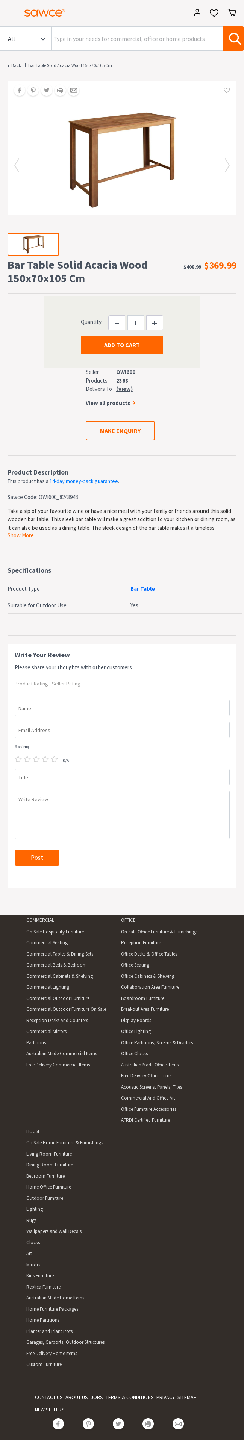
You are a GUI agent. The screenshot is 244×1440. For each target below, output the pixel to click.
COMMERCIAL (40, 920)
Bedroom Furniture (45, 1176)
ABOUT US (76, 1397)
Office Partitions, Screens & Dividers (157, 1042)
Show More (21, 535)
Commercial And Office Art (148, 1098)
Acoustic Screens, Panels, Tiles (151, 1087)
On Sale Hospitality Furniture (55, 932)
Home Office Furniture (48, 1187)
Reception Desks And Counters (57, 1020)
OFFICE (128, 920)
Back (16, 65)
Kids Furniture (40, 1275)
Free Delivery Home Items (51, 1353)
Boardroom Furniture (142, 998)
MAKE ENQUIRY (120, 430)
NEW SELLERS (50, 1409)
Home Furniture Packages (52, 1309)
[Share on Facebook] (17, 90)
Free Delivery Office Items (146, 1075)
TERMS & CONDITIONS (130, 1397)
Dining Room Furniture (49, 1165)
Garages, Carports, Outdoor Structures (65, 1342)
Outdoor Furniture (44, 1198)
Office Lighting (136, 1031)
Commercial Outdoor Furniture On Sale (66, 1009)
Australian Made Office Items (150, 1065)
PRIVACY (165, 1397)
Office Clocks (134, 1053)
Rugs (31, 1220)
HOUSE (33, 1131)
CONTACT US (49, 1397)
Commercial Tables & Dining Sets (59, 954)
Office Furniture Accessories (148, 1109)
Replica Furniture (43, 1287)
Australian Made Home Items (55, 1298)
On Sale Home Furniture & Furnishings (64, 1142)
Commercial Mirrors (46, 1031)
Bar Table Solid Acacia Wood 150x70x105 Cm (70, 65)
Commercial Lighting (47, 987)
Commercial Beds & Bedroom (56, 965)
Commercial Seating (47, 942)
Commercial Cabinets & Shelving (59, 976)
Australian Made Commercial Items (61, 1053)
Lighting (34, 1209)
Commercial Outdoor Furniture (57, 998)
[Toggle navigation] (9, 13)
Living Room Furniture (49, 1154)
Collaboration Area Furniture (150, 987)
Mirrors (33, 1265)
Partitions (36, 1042)
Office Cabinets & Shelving (147, 976)
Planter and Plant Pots (49, 1331)
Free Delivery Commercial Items (58, 1065)
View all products (108, 403)
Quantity (91, 321)
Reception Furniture (141, 942)
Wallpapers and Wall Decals (54, 1231)
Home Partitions (42, 1320)
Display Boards (136, 1020)
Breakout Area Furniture (145, 1009)
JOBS (97, 1397)
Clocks (33, 1242)
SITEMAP (187, 1397)
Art (29, 1253)
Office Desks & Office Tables (149, 954)
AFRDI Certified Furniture (145, 1120)
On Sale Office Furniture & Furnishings (159, 932)
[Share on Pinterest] (30, 90)
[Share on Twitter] (44, 90)
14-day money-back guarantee (84, 481)
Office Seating (135, 965)
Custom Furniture (44, 1364)
